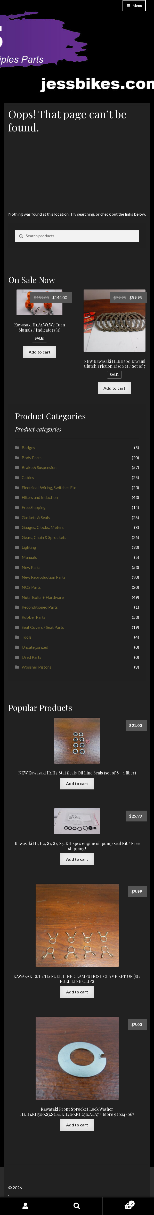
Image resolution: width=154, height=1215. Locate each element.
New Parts (31, 567)
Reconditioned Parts (40, 607)
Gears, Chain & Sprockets (44, 537)
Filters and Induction (40, 497)
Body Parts (32, 457)
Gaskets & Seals (36, 517)
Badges (28, 447)
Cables (28, 477)
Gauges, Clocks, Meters (43, 527)
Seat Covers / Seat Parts (43, 627)
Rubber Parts (33, 617)
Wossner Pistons (36, 666)
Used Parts (31, 657)
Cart (119, 1202)
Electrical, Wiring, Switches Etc (49, 487)
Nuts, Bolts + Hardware (43, 597)
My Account (25, 1206)
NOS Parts (31, 587)
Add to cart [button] (40, 351)
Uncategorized (35, 647)
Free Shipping (34, 507)
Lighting (29, 547)
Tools (26, 636)
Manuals (29, 557)
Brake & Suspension (39, 467)
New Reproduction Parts (44, 577)
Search (77, 1206)
